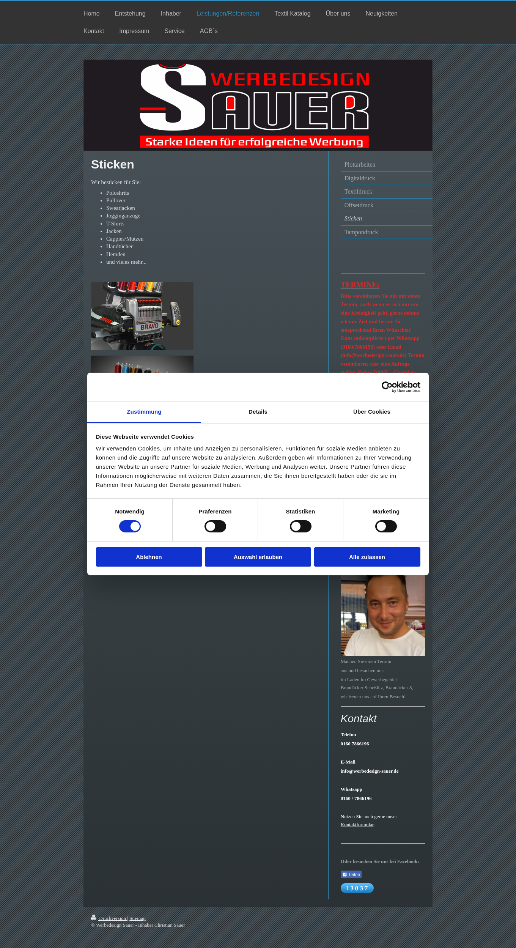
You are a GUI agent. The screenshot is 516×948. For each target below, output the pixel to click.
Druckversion (109, 918)
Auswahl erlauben (258, 557)
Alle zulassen (367, 557)
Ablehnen (149, 557)
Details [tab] (258, 411)
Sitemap (137, 918)
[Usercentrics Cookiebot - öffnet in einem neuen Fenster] (387, 386)
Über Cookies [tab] (371, 411)
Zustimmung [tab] (144, 411)
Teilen (351, 874)
